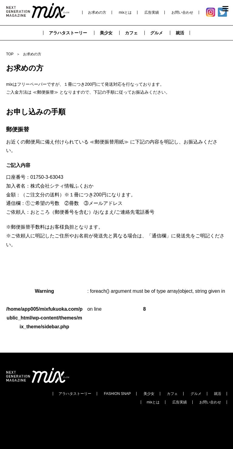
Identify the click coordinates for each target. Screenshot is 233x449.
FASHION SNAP (117, 393)
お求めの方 (97, 12)
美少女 (149, 393)
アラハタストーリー (75, 393)
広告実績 (151, 12)
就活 (217, 393)
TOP (9, 54)
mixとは (125, 12)
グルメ (196, 393)
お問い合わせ (182, 12)
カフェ (172, 393)
